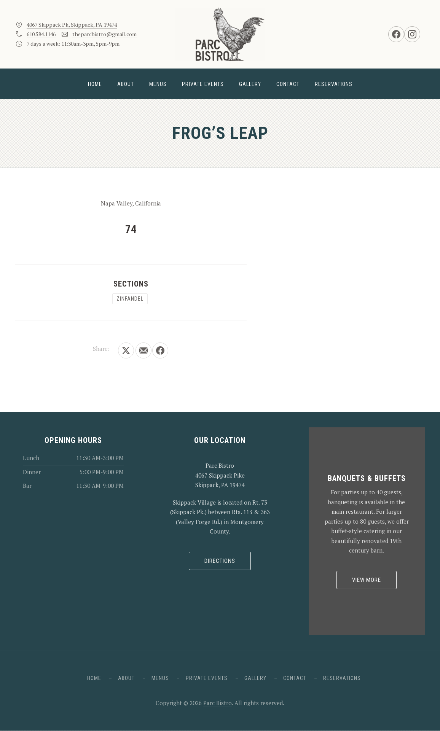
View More (366, 580)
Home (95, 84)
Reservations (333, 84)
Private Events (203, 84)
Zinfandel (129, 299)
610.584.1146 (41, 34)
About (125, 84)
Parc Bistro (217, 703)
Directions (219, 560)
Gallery (250, 84)
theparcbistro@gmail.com (104, 34)
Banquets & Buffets (367, 478)
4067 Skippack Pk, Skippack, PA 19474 (72, 24)
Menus (158, 84)
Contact (288, 84)
